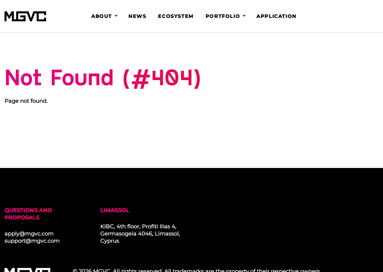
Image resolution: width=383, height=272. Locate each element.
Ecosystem (175, 16)
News (137, 16)
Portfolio (223, 16)
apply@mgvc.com (29, 233)
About (101, 16)
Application (276, 16)
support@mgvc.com (32, 241)
